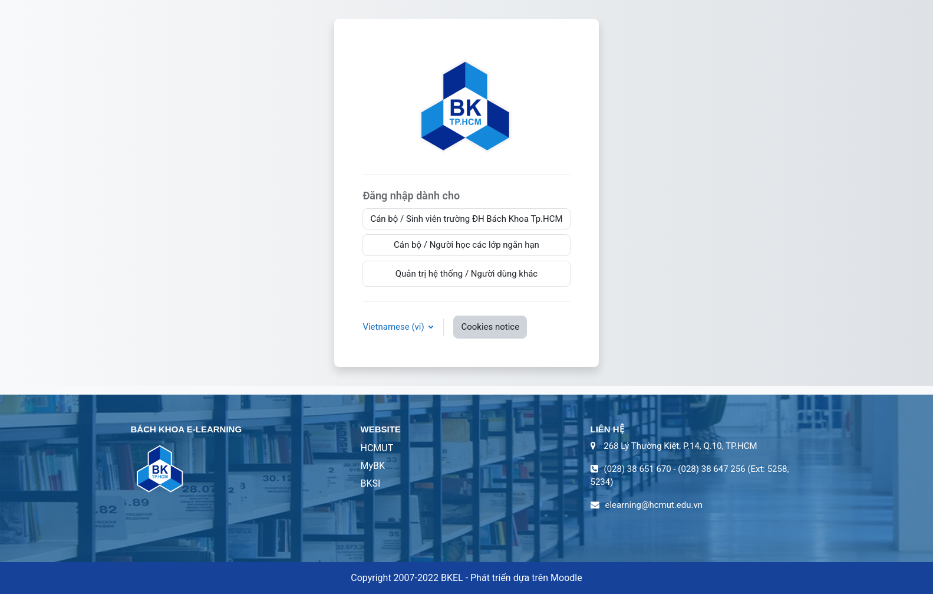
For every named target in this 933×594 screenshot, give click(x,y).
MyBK (373, 465)
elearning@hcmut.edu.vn (654, 505)
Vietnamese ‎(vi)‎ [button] (394, 326)
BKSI (371, 483)
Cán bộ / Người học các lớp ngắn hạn (466, 244)
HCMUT (377, 448)
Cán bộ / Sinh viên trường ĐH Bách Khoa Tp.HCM (466, 219)
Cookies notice (490, 326)
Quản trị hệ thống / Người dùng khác (466, 273)
